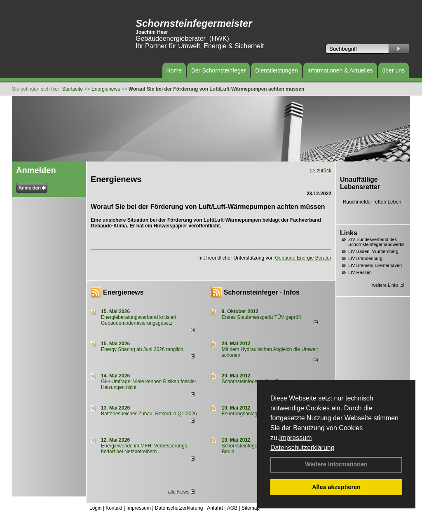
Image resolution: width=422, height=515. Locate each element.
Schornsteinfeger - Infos (262, 292)
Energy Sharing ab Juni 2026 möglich (142, 349)
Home (174, 70)
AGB (232, 508)
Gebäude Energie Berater (303, 258)
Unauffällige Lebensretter (360, 183)
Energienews (123, 292)
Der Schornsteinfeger (218, 70)
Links (348, 232)
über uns (393, 70)
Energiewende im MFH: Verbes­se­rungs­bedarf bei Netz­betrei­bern (145, 448)
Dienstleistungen (276, 70)
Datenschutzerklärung (302, 447)
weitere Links (388, 285)
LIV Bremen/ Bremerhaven (375, 265)
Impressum (295, 437)
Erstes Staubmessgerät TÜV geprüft (261, 317)
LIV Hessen (360, 272)
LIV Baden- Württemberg (373, 251)
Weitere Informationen (336, 464)
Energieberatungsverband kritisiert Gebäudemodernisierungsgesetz (138, 320)
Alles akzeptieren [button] (336, 487)
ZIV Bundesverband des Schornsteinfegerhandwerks (376, 242)
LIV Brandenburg (365, 258)
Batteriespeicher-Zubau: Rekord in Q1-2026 (149, 414)
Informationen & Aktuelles (340, 70)
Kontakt (114, 508)
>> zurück (320, 170)
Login (95, 508)
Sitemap (250, 508)
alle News (181, 492)
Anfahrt (215, 508)
